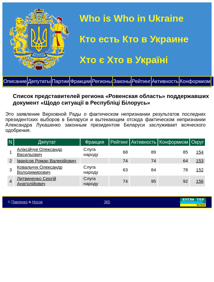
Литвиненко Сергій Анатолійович (36, 181)
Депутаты (39, 81)
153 (199, 160)
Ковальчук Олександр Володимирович (39, 169)
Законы (122, 81)
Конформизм (195, 81)
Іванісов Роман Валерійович (46, 160)
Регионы (102, 81)
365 (107, 202)
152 (199, 169)
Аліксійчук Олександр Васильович (39, 152)
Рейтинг (141, 81)
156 (199, 181)
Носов (37, 202)
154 (199, 152)
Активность (165, 81)
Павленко (19, 202)
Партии (60, 81)
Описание (15, 81)
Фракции (80, 81)
